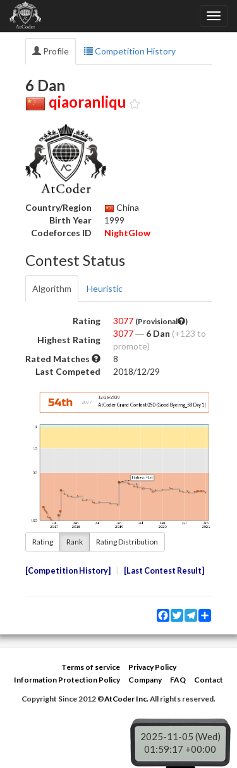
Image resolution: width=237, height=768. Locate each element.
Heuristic (105, 288)
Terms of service (90, 667)
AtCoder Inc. (126, 698)
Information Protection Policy (67, 679)
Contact (208, 679)
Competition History (130, 51)
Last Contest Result (164, 571)
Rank (74, 541)
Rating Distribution (127, 541)
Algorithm (51, 288)
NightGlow (127, 232)
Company (145, 679)
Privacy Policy (152, 667)
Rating (42, 541)
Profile (50, 51)
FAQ (178, 679)
